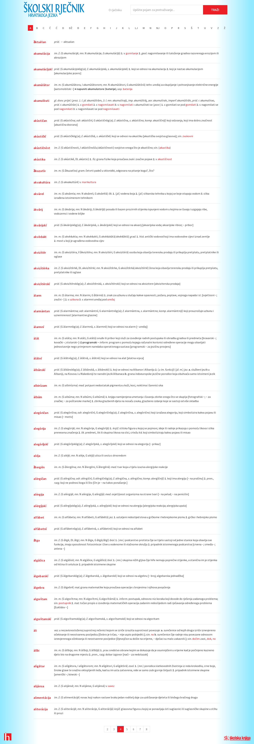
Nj (157, 28)
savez (111, 686)
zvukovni (187, 136)
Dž (70, 28)
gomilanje (132, 53)
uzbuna (74, 299)
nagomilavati (106, 104)
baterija (127, 89)
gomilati (87, 104)
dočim (196, 638)
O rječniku (115, 10)
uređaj (111, 299)
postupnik (65, 603)
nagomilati (126, 104)
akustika (164, 147)
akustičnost (165, 159)
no (152, 634)
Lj (136, 28)
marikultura (89, 182)
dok (209, 638)
